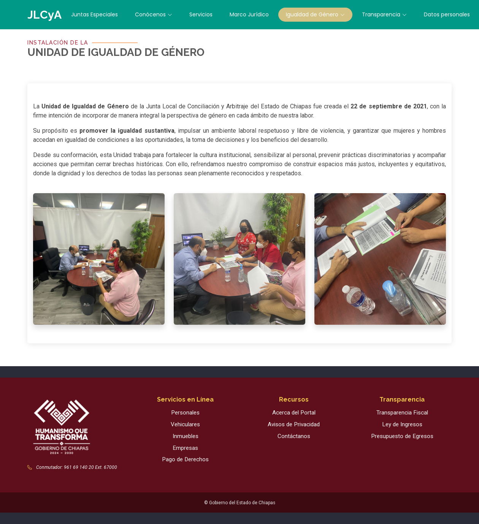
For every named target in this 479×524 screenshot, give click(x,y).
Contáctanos (294, 436)
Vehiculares (185, 424)
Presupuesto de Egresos (402, 436)
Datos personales (447, 14)
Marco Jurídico (249, 14)
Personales (185, 412)
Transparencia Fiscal (402, 412)
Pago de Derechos (185, 459)
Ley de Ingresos (402, 424)
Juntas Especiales (94, 14)
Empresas (185, 448)
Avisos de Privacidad (294, 424)
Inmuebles (185, 436)
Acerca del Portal (294, 412)
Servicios (201, 14)
